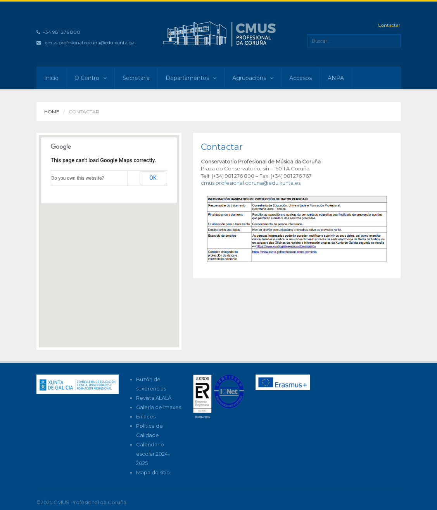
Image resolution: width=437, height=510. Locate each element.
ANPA (336, 78)
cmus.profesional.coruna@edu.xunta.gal (90, 42)
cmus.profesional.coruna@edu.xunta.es (251, 183)
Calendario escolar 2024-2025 (153, 453)
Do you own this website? (78, 178)
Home (51, 111)
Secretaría (136, 78)
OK (152, 178)
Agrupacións (252, 78)
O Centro (90, 78)
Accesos (300, 78)
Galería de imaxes (158, 407)
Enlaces (145, 416)
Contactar (389, 25)
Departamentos (191, 78)
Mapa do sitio (153, 472)
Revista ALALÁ (153, 398)
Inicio (51, 78)
